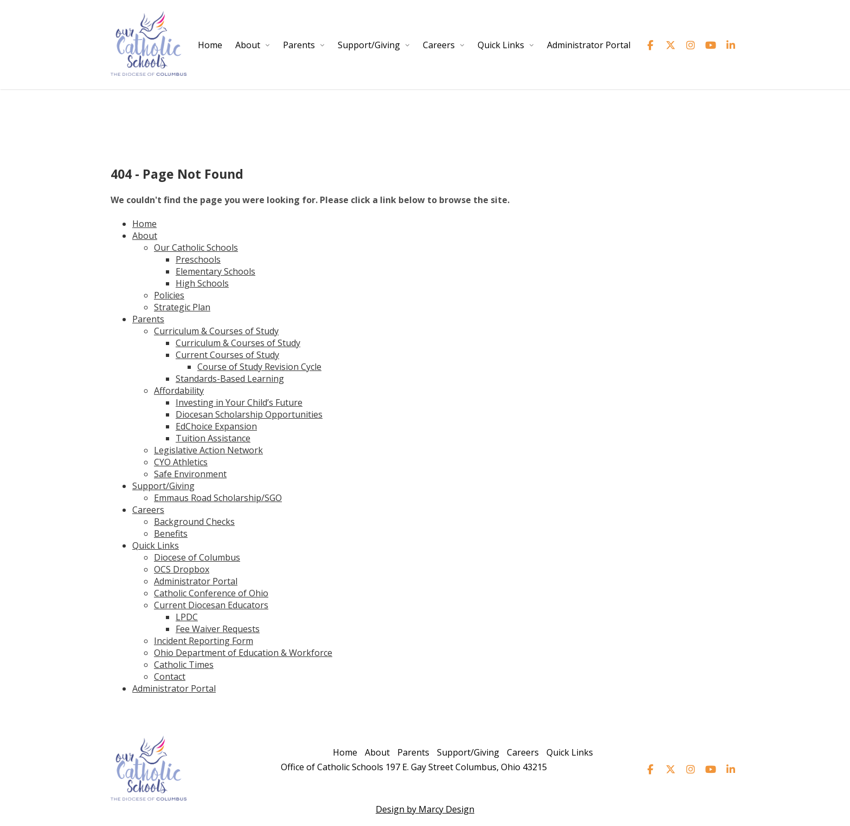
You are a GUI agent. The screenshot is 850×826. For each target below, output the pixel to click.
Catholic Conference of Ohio (211, 593)
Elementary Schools (215, 271)
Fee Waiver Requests (218, 629)
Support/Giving (369, 45)
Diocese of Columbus (197, 557)
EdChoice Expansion (216, 426)
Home (210, 45)
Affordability (179, 390)
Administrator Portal (588, 45)
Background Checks (194, 522)
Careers (439, 45)
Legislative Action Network (208, 450)
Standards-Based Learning (230, 379)
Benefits (171, 533)
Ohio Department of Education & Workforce (243, 653)
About (247, 45)
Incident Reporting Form (203, 641)
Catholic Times (184, 665)
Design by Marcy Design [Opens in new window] (425, 809)
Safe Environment (190, 474)
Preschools (198, 259)
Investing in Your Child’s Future (239, 402)
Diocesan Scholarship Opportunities (249, 414)
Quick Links (501, 45)
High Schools (202, 283)
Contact (169, 676)
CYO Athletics (181, 462)
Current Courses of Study (227, 355)
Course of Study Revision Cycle (259, 367)
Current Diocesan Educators (211, 605)
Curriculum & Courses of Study (216, 331)
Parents (299, 45)
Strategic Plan (182, 307)
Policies (169, 295)
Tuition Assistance (213, 438)
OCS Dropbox (181, 569)
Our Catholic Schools (196, 247)
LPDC (187, 617)
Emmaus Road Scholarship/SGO (218, 498)
